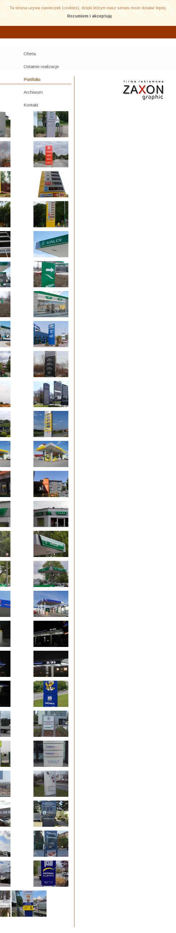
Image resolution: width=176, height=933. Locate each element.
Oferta (30, 53)
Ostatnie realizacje (41, 66)
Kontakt (31, 104)
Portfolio (32, 79)
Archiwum (33, 92)
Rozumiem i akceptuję (89, 16)
